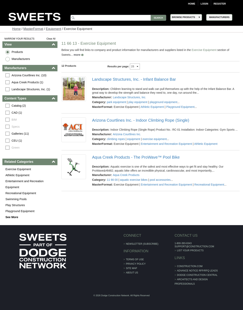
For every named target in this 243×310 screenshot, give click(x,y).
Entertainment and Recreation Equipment (24, 184)
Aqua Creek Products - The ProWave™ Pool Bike (136, 157)
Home (191, 3)
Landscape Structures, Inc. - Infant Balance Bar (134, 79)
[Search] (118, 18)
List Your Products (190, 250)
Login (204, 3)
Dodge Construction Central (197, 275)
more (77, 54)
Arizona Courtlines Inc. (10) (29, 75)
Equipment (53, 29)
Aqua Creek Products (126, 175)
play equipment (137, 102)
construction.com (189, 266)
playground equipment (163, 102)
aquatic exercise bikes (134, 179)
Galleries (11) (20, 133)
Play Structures (15, 205)
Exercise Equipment (18, 169)
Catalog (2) (19, 105)
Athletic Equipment (17, 175)
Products (17, 52)
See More (11, 217)
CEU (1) (17, 140)
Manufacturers (21, 59)
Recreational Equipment (20, 193)
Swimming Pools (16, 199)
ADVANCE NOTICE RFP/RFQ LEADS (197, 270)
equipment (133, 139)
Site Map (131, 268)
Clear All (50, 38)
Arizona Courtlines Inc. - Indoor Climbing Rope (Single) (140, 120)
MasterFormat (33, 29)
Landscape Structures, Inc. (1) (31, 89)
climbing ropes (116, 139)
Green (16, 147)
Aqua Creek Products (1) (27, 82)
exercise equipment (154, 139)
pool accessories (160, 179)
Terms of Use (135, 259)
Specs (16, 126)
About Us (132, 272)
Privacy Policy (136, 263)
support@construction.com (194, 246)
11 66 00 (112, 179)
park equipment (116, 102)
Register (220, 3)
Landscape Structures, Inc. (129, 97)
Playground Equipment (20, 211)
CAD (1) (17, 112)
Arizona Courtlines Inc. (127, 134)
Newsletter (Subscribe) (142, 243)
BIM (14, 119)
